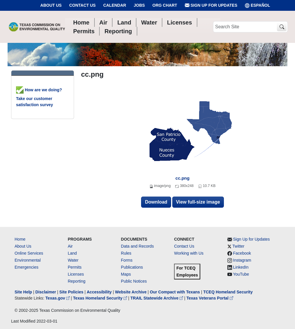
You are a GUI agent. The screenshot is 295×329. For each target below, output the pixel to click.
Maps (126, 274)
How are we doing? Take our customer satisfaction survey (39, 97)
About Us (51, 5)
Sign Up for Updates (211, 5)
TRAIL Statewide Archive (157, 298)
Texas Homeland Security (100, 298)
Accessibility (100, 292)
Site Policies (71, 292)
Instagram (242, 260)
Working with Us (188, 253)
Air (70, 246)
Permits (74, 267)
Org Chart (164, 5)
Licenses (76, 274)
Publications (132, 267)
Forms (127, 260)
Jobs (139, 5)
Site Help (23, 292)
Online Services (29, 253)
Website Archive (131, 292)
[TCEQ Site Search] (282, 27)
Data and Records (137, 246)
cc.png (182, 178)
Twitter (238, 246)
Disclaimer (45, 292)
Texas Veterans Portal (210, 298)
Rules (126, 253)
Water (73, 260)
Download (156, 202)
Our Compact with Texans (175, 292)
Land (72, 253)
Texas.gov (58, 298)
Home (20, 239)
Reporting (76, 281)
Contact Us (82, 5)
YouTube (241, 274)
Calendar (114, 5)
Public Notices (134, 281)
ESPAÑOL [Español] (257, 5)
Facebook (242, 253)
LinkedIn (241, 267)
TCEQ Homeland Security (228, 292)
